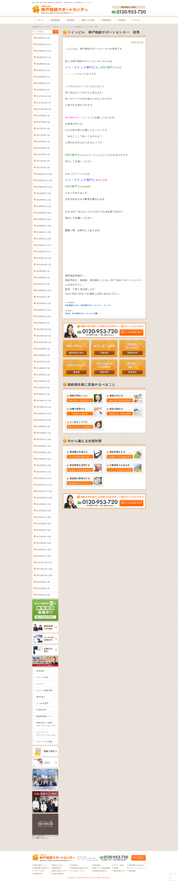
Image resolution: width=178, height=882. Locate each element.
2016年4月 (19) (43, 226)
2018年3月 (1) (43, 90)
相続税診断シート (44, 716)
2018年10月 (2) (43, 57)
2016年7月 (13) (43, 206)
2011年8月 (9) (43, 588)
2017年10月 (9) (43, 109)
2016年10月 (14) (44, 187)
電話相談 (132, 871)
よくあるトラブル (78, 871)
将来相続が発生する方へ (80, 868)
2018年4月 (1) (43, 83)
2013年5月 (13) (43, 452)
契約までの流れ (88, 20)
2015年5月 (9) (43, 297)
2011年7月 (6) (43, 595)
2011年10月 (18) (44, 575)
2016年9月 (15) (43, 193)
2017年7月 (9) (43, 129)
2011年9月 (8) (43, 582)
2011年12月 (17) (44, 562)
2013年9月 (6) (43, 426)
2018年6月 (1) (43, 77)
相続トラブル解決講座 (101, 868)
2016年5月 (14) (43, 219)
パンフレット (46, 733)
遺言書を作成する (100, 871)
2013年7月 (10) (43, 439)
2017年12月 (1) (43, 96)
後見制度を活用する (41, 868)
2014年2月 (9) (43, 394)
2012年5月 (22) (43, 530)
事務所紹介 (107, 20)
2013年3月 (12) (43, 465)
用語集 (116, 868)
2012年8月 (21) (43, 511)
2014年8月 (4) (43, 355)
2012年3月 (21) (43, 543)
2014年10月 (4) (43, 342)
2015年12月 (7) (43, 252)
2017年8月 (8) (43, 122)
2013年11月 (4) (43, 414)
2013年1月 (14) (43, 478)
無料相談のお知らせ (136, 865)
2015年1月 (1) (43, 323)
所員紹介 (122, 20)
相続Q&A (40, 697)
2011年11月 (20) (44, 569)
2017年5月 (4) (43, 142)
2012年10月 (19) (44, 498)
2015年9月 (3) (43, 271)
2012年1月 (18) (43, 556)
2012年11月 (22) (44, 491)
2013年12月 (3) (43, 407)
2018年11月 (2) (43, 51)
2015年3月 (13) (43, 310)
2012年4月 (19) (43, 537)
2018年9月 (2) (43, 64)
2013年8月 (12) (43, 433)
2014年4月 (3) (43, 381)
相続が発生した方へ (60, 871)
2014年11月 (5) (43, 336)
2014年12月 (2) (43, 329)
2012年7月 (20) (43, 517)
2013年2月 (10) (43, 472)
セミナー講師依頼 (44, 690)
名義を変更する (58, 874)
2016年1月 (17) (43, 245)
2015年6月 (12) (43, 290)
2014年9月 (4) (43, 349)
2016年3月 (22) (43, 232)
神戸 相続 (116, 280)
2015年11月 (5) (43, 258)
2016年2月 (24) (43, 239)
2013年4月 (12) (43, 459)
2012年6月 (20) (43, 524)
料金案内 (71, 20)
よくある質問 (42, 703)
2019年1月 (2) (43, 38)
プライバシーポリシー (137, 868)
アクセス (136, 20)
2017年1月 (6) (43, 167)
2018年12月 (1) (43, 44)
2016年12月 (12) (44, 174)
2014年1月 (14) (43, 401)
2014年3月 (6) (43, 388)
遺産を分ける (58, 865)
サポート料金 (119, 865)
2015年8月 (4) (43, 278)
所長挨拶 (40, 671)
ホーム (41, 20)
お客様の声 (41, 710)
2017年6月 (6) (43, 135)
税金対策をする (119, 871)
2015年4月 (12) (43, 303)
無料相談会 (56, 20)
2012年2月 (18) (43, 550)
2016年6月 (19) (43, 213)
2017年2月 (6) (43, 161)
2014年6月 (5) (43, 368)
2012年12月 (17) (44, 485)
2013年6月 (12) (43, 446)
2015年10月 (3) (43, 265)
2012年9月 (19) (43, 504)
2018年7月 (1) (43, 70)
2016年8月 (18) (43, 200)
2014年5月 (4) (43, 375)
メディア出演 (42, 677)
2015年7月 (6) (43, 284)
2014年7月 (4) (43, 362)
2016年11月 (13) (44, 180)
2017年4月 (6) (43, 148)
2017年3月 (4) (43, 154)
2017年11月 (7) (43, 103)
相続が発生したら (40, 865)
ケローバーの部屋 (44, 742)
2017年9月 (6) (43, 116)
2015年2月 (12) (43, 316)
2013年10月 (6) (43, 420)
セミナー (40, 684)
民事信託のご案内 (46, 724)
